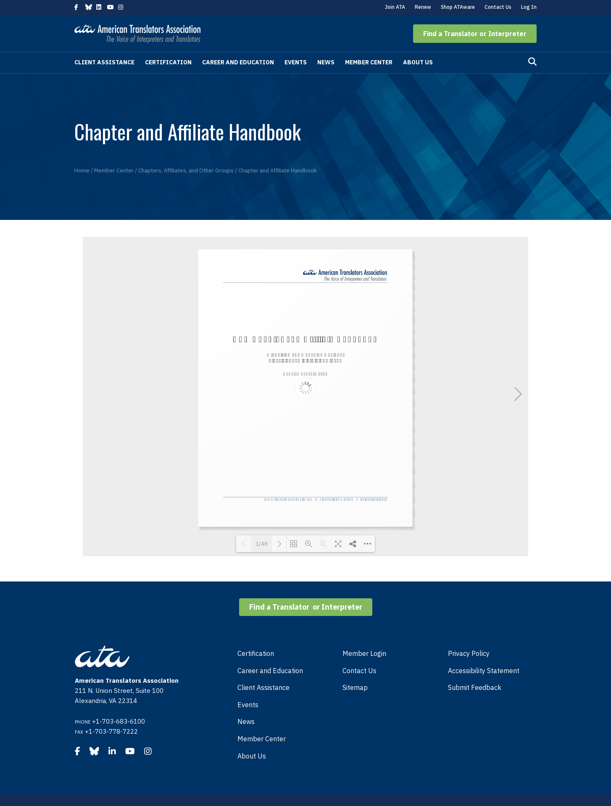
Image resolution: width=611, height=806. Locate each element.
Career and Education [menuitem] (270, 670)
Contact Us (498, 7)
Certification (168, 62)
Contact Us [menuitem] (359, 670)
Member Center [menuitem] (261, 739)
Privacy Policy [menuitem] (469, 653)
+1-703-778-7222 (111, 731)
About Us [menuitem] (251, 756)
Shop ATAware (458, 7)
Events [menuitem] (247, 704)
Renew (423, 7)
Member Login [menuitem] (364, 653)
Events (295, 62)
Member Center (368, 62)
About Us (418, 62)
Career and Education (238, 62)
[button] (475, 33)
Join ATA (395, 7)
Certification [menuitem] (255, 653)
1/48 (261, 543)
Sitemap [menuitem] (355, 687)
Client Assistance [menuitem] (263, 687)
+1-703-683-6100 (118, 721)
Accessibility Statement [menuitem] (483, 670)
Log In (529, 7)
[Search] (532, 61)
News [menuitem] (246, 721)
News (325, 62)
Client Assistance (104, 62)
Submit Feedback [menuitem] (474, 687)
